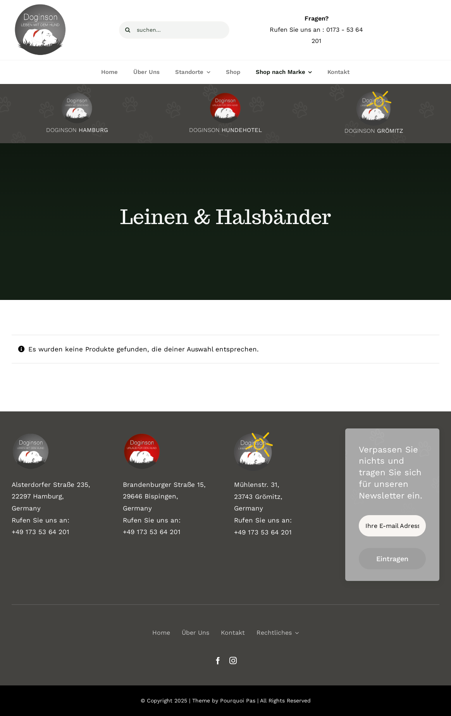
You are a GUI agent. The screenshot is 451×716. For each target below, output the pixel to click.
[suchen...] (174, 30)
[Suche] (127, 30)
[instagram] (233, 660)
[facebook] (218, 660)
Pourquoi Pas (237, 700)
